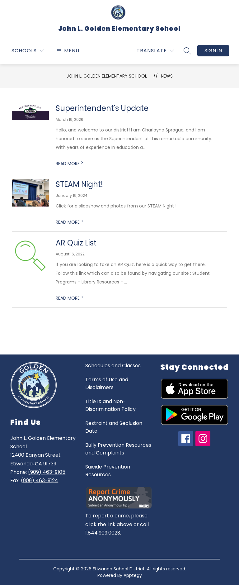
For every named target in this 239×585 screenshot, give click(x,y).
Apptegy (133, 575)
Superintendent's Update (102, 108)
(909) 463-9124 (39, 480)
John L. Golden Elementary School (107, 76)
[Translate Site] (155, 51)
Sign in (213, 50)
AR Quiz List (76, 243)
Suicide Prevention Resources (107, 470)
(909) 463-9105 (46, 472)
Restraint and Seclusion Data (113, 427)
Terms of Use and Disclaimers (106, 383)
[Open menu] (67, 51)
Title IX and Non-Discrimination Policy (110, 405)
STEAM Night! (79, 184)
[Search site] (187, 51)
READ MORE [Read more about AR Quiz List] (69, 298)
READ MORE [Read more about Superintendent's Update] (69, 163)
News (167, 76)
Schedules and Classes (113, 365)
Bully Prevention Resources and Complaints (118, 448)
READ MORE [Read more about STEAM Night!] (69, 222)
